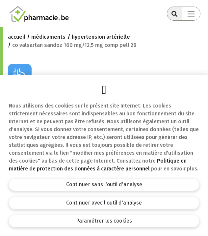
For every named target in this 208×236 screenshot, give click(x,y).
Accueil (16, 37)
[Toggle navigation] (191, 14)
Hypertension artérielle (101, 37)
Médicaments (48, 37)
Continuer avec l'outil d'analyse (104, 203)
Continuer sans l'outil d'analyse (104, 184)
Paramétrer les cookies (104, 221)
